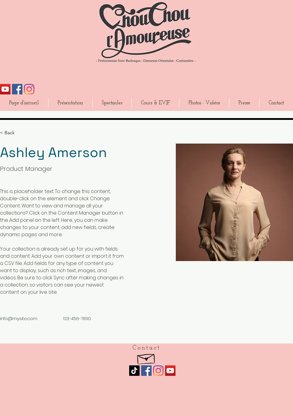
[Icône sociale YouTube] (5, 89)
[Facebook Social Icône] (17, 89)
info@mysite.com (18, 319)
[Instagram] (29, 89)
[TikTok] (134, 370)
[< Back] (12, 133)
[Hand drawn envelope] (146, 357)
